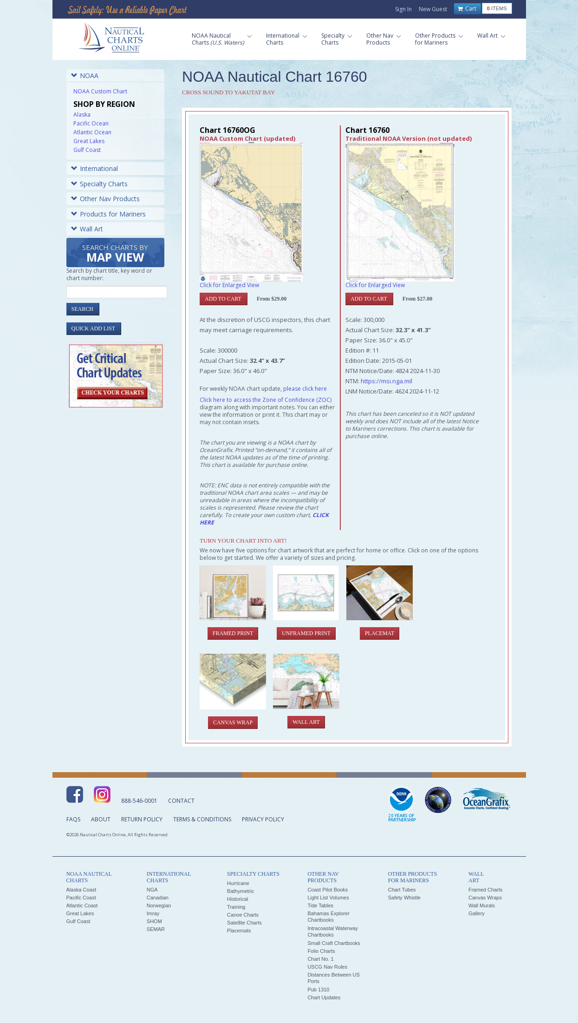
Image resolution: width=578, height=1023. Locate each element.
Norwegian (159, 905)
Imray (153, 913)
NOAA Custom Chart (100, 91)
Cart (467, 8)
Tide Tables (320, 905)
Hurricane (238, 883)
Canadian (158, 897)
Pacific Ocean (91, 123)
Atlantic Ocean (92, 132)
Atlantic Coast (82, 905)
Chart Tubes (402, 889)
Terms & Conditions (202, 819)
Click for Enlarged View (229, 285)
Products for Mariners (108, 214)
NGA (152, 889)
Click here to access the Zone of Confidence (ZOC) (265, 400)
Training (236, 907)
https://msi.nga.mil (386, 381)
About (100, 819)
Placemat (379, 633)
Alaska (82, 114)
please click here (305, 389)
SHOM (154, 921)
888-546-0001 (139, 801)
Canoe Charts (243, 915)
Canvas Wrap (233, 722)
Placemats (239, 930)
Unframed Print (306, 633)
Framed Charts (485, 889)
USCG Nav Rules (327, 967)
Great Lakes (88, 141)
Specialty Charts (99, 183)
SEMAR (156, 929)
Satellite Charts (244, 922)
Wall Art (87, 228)
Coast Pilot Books (327, 889)
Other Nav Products (105, 198)
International (94, 168)
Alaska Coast (81, 889)
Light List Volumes (328, 897)
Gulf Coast (87, 150)
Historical (237, 899)
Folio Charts (321, 951)
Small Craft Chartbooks (333, 943)
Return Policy (141, 819)
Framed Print (233, 633)
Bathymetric (240, 891)
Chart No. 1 (320, 959)
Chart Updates (323, 997)
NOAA (84, 75)
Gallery (476, 913)
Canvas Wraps (485, 897)
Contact (181, 801)
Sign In (403, 9)
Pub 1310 (318, 989)
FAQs (73, 819)
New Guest (433, 9)
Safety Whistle (404, 897)
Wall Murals (481, 905)
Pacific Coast (81, 897)
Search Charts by (115, 254)
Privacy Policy (263, 819)
